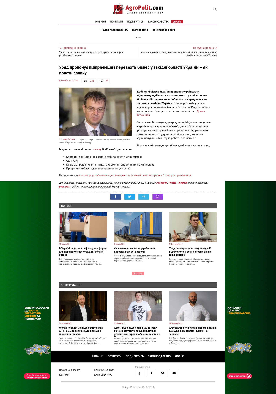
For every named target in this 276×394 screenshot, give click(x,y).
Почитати (116, 21)
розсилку (65, 186)
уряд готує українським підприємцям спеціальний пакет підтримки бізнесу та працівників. (135, 175)
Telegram (182, 182)
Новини (100, 21)
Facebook (161, 182)
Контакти (64, 374)
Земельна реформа (164, 29)
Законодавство (158, 21)
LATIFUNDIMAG (103, 374)
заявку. (97, 149)
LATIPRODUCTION (104, 369)
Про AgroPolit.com (69, 369)
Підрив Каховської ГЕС (114, 29)
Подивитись (135, 21)
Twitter (172, 182)
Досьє (177, 21)
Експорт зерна (140, 29)
